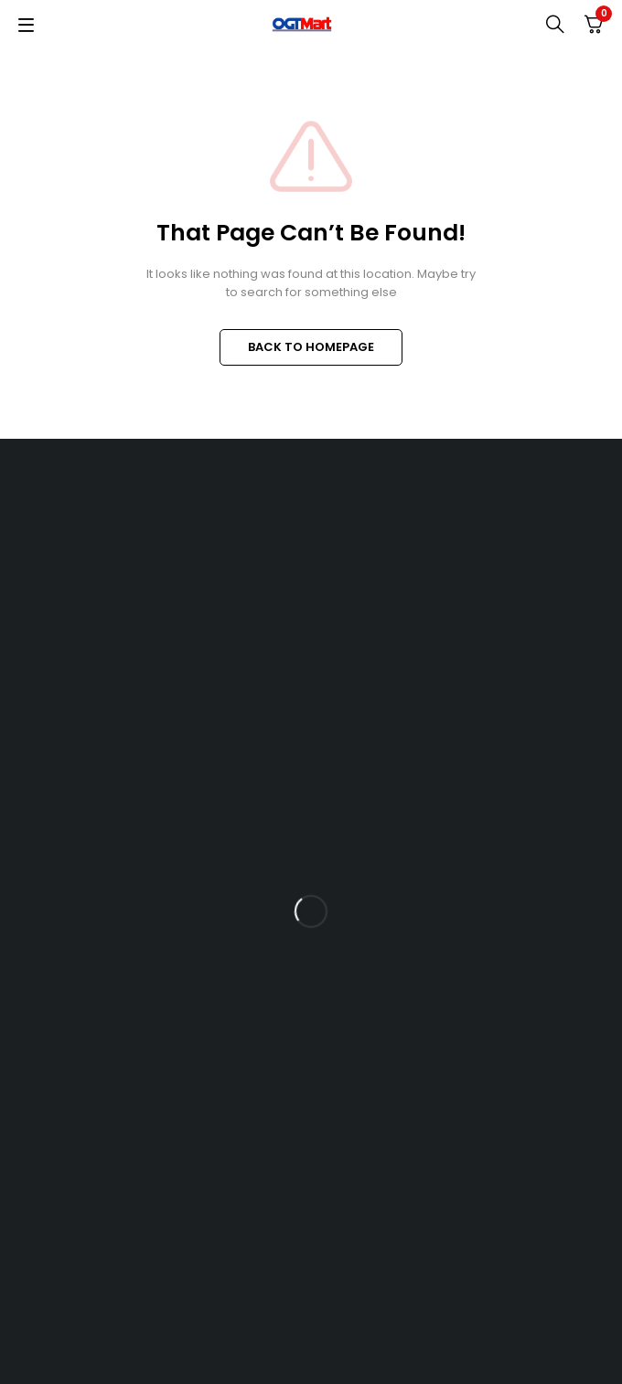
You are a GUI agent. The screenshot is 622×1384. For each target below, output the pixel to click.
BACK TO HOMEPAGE (311, 347)
